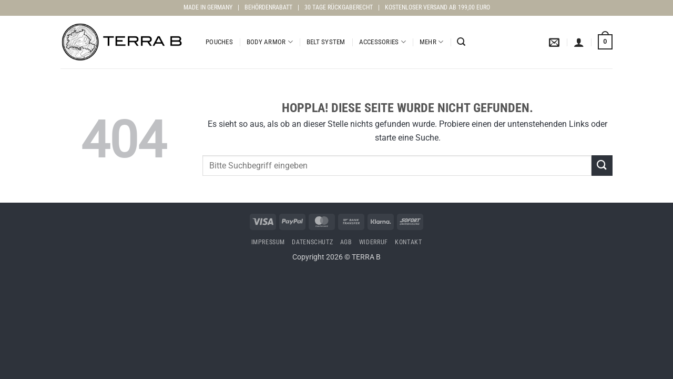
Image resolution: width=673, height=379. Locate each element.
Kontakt (408, 242)
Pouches (219, 42)
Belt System (326, 42)
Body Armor (270, 42)
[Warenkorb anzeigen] (605, 42)
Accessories (382, 42)
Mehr (431, 42)
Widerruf (373, 242)
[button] (461, 42)
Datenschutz (312, 242)
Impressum (268, 242)
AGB (346, 242)
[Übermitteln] (602, 165)
